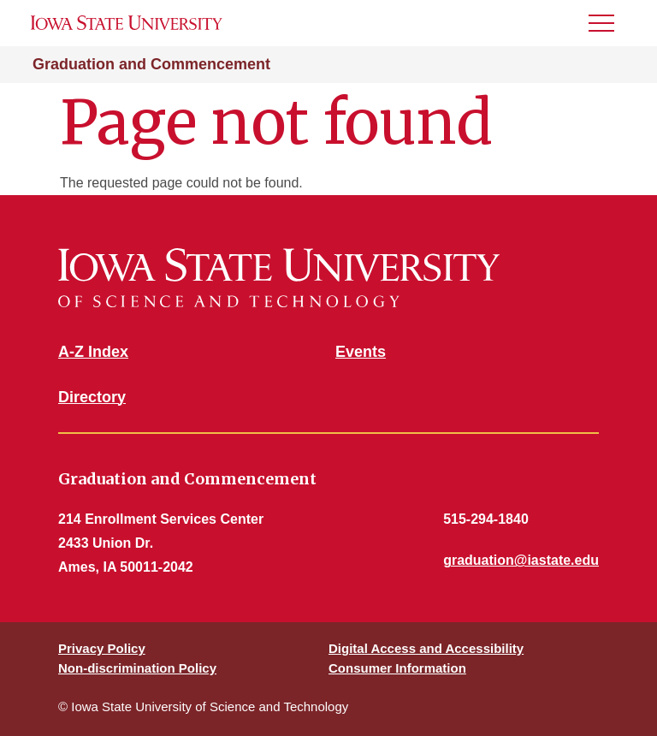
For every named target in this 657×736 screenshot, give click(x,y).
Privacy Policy (101, 648)
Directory (92, 397)
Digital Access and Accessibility (426, 648)
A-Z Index (93, 351)
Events (360, 351)
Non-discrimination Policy (137, 668)
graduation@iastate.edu (521, 560)
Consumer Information (397, 668)
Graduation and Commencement (151, 64)
